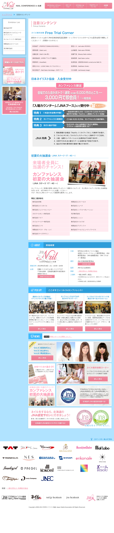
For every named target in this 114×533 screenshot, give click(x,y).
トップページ (7, 15)
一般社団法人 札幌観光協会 (87, 271)
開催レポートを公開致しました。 (64, 336)
